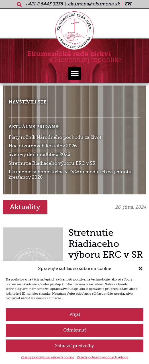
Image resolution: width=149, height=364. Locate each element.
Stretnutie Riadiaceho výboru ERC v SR (52, 163)
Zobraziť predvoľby (74, 345)
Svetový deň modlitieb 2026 (39, 154)
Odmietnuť (74, 330)
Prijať (74, 314)
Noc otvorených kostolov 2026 (43, 146)
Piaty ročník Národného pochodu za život (55, 137)
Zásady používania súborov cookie (47, 357)
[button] (140, 268)
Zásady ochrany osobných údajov (102, 357)
